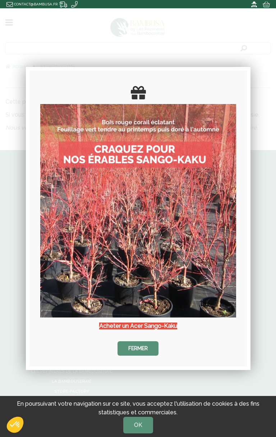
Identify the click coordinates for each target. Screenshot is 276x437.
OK (138, 425)
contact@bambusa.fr (32, 4)
